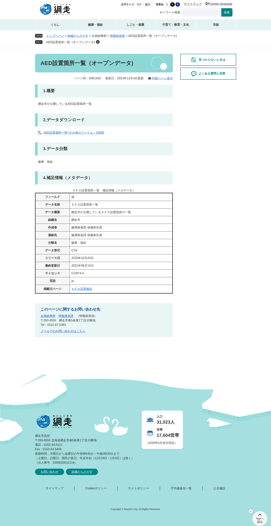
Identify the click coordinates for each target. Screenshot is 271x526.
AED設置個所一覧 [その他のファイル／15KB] (74, 132)
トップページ (55, 35)
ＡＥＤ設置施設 (81, 288)
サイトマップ (193, 3)
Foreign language (220, 3)
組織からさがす (77, 35)
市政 (216, 24)
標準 (139, 4)
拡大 (147, 4)
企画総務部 (48, 315)
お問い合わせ (49, 471)
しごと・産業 (135, 24)
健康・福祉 (95, 24)
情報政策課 (117, 35)
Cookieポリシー (96, 488)
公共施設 (219, 488)
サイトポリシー (138, 488)
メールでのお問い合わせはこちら (63, 331)
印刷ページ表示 (162, 78)
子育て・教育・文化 (175, 24)
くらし (55, 24)
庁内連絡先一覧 (181, 488)
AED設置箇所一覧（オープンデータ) (70, 42)
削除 (98, 42)
